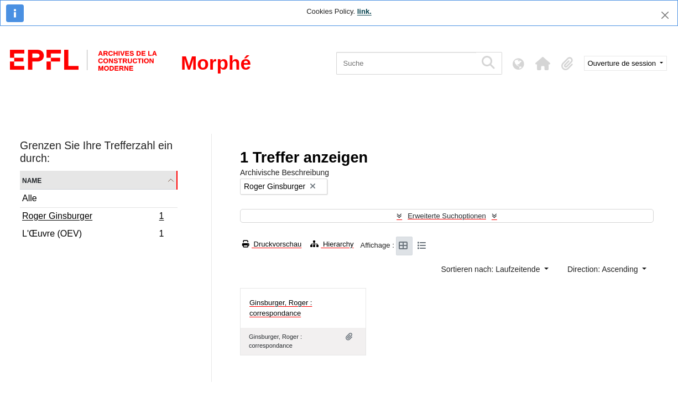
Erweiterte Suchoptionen (447, 216)
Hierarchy (331, 244)
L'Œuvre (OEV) (93, 235)
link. (364, 11)
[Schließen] (665, 15)
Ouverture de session (623, 63)
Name (31, 180)
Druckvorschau (271, 244)
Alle (29, 198)
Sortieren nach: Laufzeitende (491, 269)
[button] (543, 64)
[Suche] (406, 63)
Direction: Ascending (603, 269)
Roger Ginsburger (93, 217)
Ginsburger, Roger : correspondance (280, 308)
